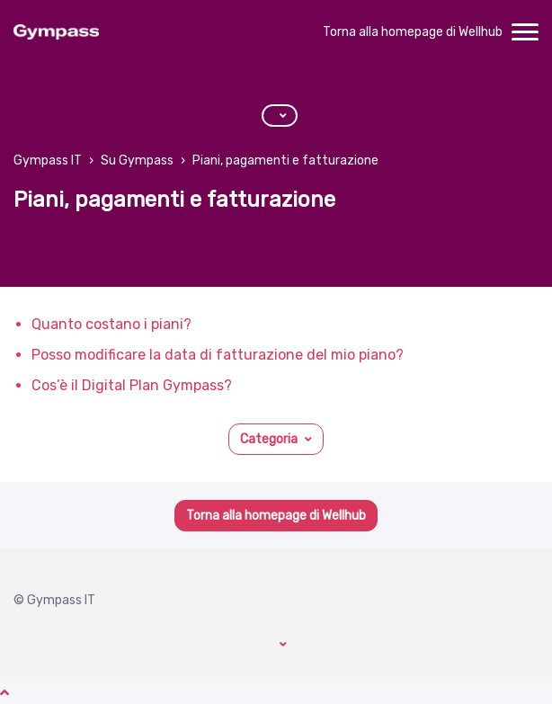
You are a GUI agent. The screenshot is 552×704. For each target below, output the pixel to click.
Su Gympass (137, 160)
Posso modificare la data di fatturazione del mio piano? (217, 354)
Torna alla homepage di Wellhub (413, 32)
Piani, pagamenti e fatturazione (285, 160)
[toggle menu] (525, 32)
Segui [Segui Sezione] (41, 248)
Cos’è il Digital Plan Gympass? (131, 385)
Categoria (269, 439)
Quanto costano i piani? (111, 324)
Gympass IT (47, 160)
